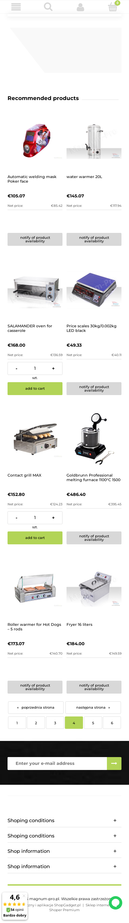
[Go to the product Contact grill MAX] (35, 439)
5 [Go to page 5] (93, 723)
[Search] (48, 6)
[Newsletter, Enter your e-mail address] (57, 763)
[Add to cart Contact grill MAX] (35, 537)
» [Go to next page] (109, 707)
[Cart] (113, 6)
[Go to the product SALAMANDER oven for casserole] (35, 289)
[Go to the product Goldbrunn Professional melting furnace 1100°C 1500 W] (94, 439)
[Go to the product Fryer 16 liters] (94, 588)
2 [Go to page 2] (36, 723)
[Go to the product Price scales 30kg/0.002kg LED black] (94, 289)
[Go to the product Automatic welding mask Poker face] (35, 140)
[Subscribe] (114, 763)
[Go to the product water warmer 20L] (94, 140)
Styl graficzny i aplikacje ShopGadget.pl (46, 905)
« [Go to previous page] (18, 707)
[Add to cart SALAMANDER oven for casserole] (35, 388)
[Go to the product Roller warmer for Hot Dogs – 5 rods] (35, 588)
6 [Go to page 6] (112, 723)
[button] (16, 7)
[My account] (81, 7)
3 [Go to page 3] (55, 723)
